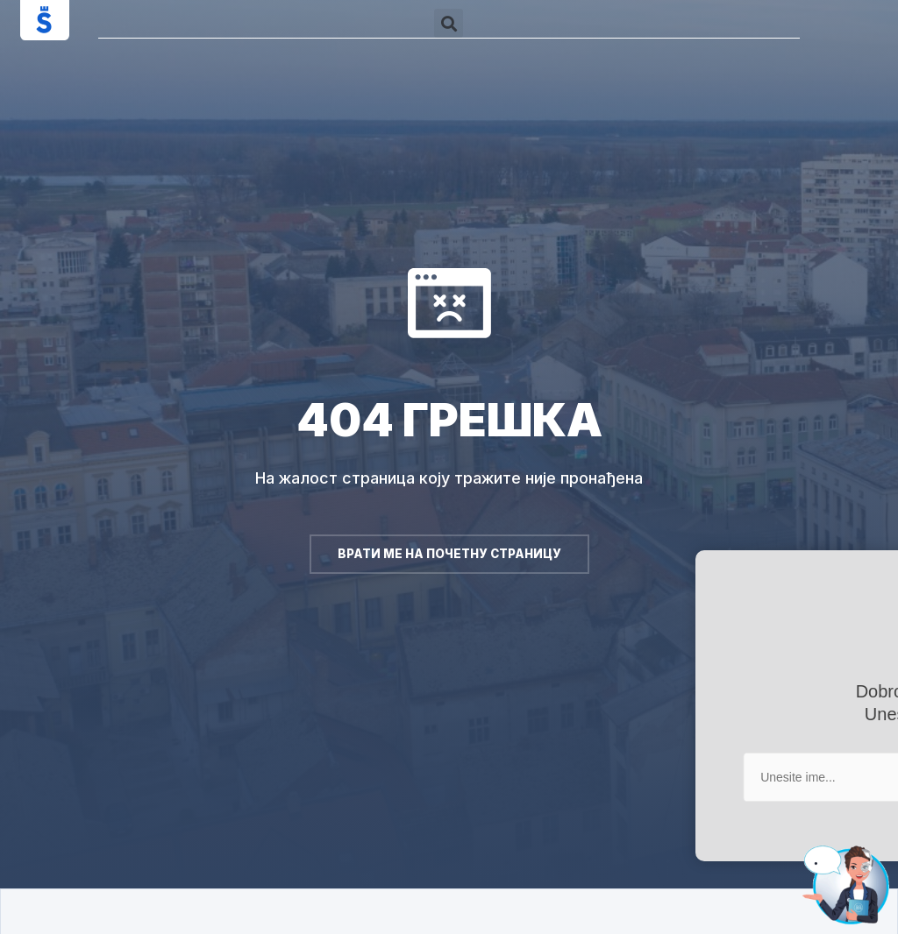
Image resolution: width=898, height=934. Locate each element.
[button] (448, 23)
